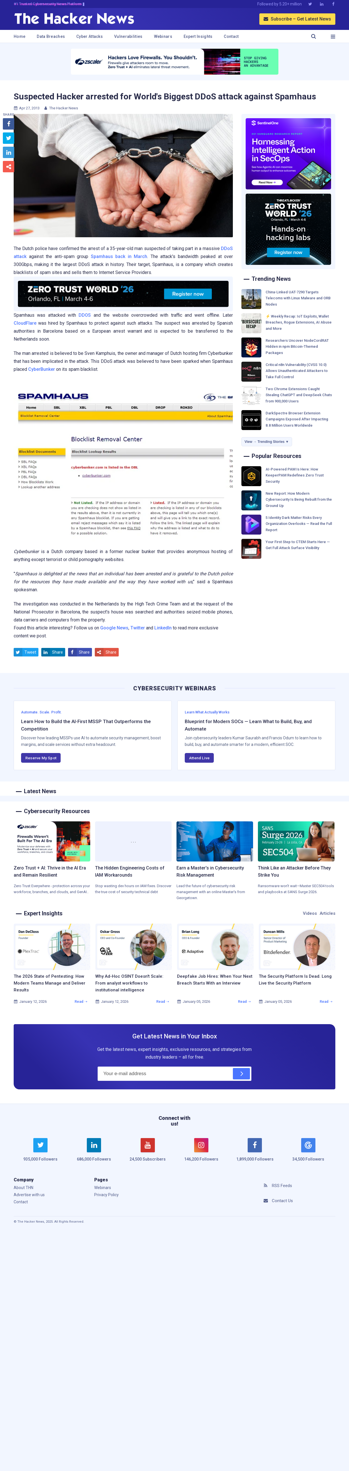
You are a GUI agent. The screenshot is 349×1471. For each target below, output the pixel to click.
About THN (23, 1187)
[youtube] (148, 1153)
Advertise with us (29, 1194)
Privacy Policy (106, 1194)
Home (19, 36)
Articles (327, 913)
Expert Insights (198, 36)
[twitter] (40, 1153)
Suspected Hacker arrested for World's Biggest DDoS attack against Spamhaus (165, 96)
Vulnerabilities (128, 36)
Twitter (137, 628)
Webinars (163, 36)
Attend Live (199, 758)
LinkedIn (163, 628)
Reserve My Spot (40, 758)
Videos (310, 913)
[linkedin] (94, 1153)
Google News (114, 628)
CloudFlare (25, 323)
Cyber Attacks (89, 36)
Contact (231, 36)
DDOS (85, 315)
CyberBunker (41, 369)
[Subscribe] (241, 1073)
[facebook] (255, 1153)
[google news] (308, 1150)
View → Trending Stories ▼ (267, 442)
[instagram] (201, 1153)
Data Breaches (51, 36)
